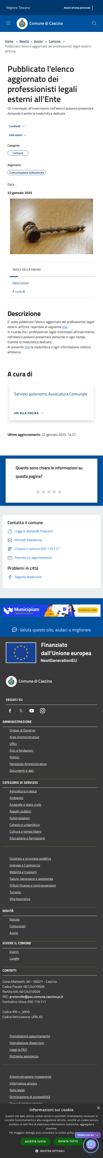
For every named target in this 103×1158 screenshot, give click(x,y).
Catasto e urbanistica (25, 824)
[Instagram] (42, 711)
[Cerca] (94, 23)
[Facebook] (10, 711)
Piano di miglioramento (26, 1103)
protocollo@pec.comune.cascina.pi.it (36, 996)
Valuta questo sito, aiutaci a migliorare (51, 629)
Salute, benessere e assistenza (31, 878)
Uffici (13, 743)
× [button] (98, 1108)
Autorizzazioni (20, 817)
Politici (14, 757)
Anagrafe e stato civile (25, 804)
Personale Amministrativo (28, 763)
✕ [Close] (97, 1135)
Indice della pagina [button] (27, 269)
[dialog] (51, 1131)
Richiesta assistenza (24, 1056)
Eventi (14, 951)
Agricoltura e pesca (23, 791)
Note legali (17, 1090)
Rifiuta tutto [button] (68, 1141)
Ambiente (16, 797)
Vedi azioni (18, 135)
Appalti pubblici (20, 811)
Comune (54, 41)
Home (9, 41)
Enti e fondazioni (21, 750)
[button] (51, 1151)
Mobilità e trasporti (23, 871)
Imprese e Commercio (25, 865)
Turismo (15, 892)
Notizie (15, 919)
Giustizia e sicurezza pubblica (30, 858)
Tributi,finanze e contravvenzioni (33, 885)
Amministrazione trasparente (30, 1076)
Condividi (17, 126)
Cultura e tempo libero (25, 831)
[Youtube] (32, 711)
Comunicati (18, 926)
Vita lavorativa (20, 898)
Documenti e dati (22, 770)
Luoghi (14, 958)
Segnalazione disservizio (27, 1042)
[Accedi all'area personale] (77, 8)
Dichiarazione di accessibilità (30, 1096)
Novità (24, 41)
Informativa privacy (23, 1083)
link (64, 326)
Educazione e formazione (27, 838)
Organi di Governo (22, 730)
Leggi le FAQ (18, 1049)
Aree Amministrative (24, 736)
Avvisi (38, 41)
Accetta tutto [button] (35, 1141)
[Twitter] (21, 711)
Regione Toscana (18, 7)
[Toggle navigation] (8, 23)
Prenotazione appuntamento (30, 1036)
